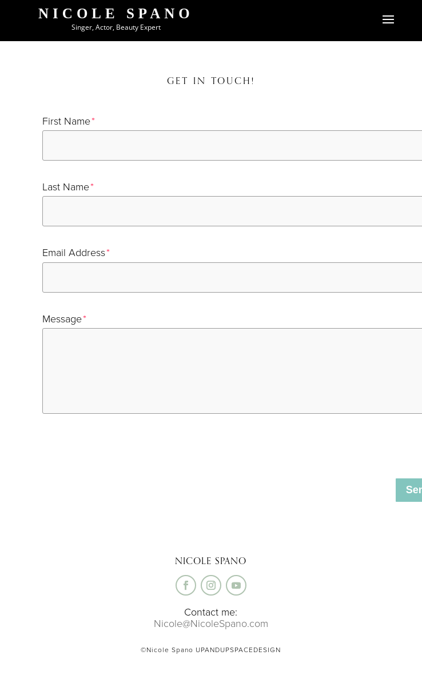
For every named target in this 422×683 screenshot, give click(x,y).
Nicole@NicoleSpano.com (211, 623)
